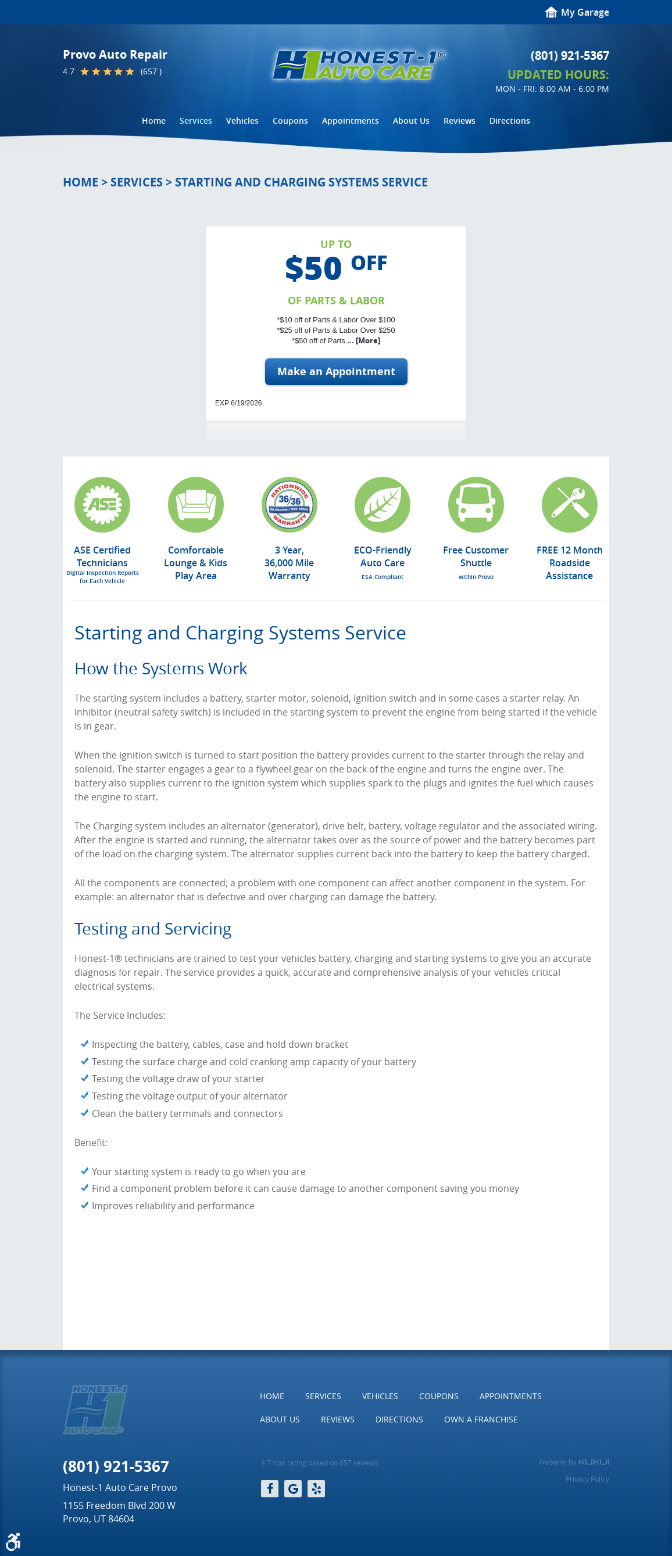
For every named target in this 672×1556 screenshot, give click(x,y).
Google (293, 1488)
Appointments (350, 120)
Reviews (460, 120)
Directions (509, 120)
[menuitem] (154, 120)
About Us (411, 120)
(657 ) (151, 71)
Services (196, 120)
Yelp (316, 1488)
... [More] (362, 340)
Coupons (290, 120)
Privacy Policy (587, 1478)
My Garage (585, 12)
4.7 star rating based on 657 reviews (319, 1463)
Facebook (269, 1488)
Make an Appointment (336, 371)
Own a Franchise (481, 1419)
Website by (573, 1462)
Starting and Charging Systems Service (301, 182)
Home (154, 120)
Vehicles (242, 120)
